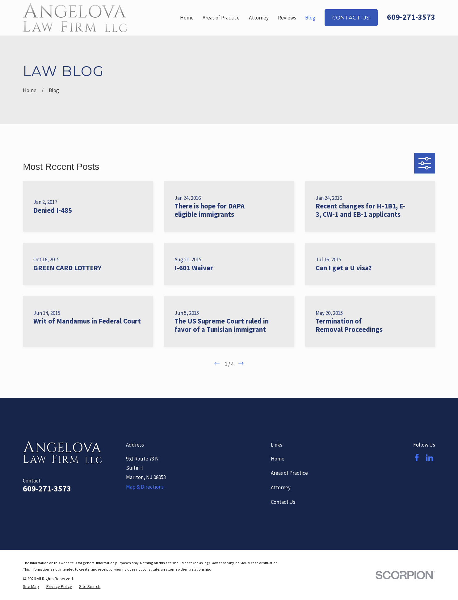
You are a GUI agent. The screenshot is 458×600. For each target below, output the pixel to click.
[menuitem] (31, 586)
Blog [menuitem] (310, 17)
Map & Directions (145, 486)
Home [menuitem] (187, 17)
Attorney (281, 487)
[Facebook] (417, 457)
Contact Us (351, 18)
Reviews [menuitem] (287, 17)
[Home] (75, 17)
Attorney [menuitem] (259, 17)
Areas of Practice (289, 472)
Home (277, 458)
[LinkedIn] (429, 457)
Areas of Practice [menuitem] (221, 17)
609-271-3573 (411, 17)
